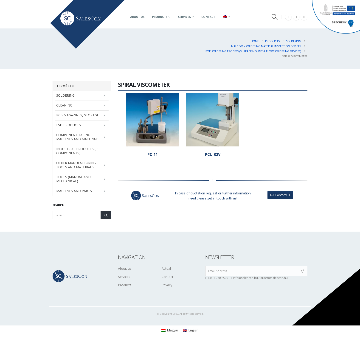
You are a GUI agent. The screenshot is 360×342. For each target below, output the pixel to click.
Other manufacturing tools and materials (76, 165)
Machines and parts (74, 191)
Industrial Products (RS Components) (77, 151)
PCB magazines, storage (77, 115)
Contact (208, 17)
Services (184, 17)
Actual (166, 268)
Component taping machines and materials (77, 137)
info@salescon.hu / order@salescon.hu (260, 278)
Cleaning (64, 105)
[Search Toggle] (274, 17)
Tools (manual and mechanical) (73, 179)
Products (159, 17)
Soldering (65, 95)
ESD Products (68, 125)
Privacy (167, 285)
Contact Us (280, 195)
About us (137, 17)
